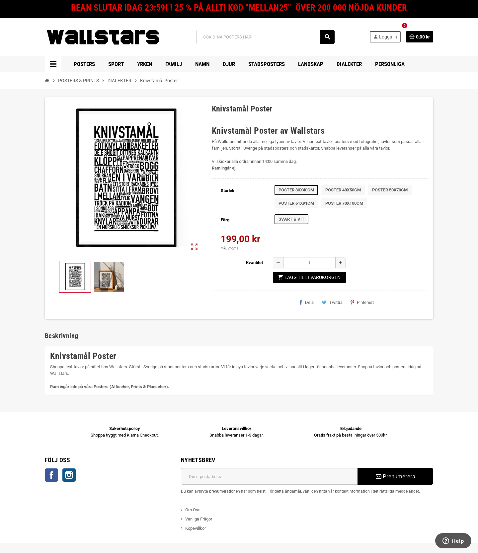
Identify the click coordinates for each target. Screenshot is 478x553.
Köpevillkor (195, 528)
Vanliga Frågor (198, 519)
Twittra (332, 302)
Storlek (227, 190)
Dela (306, 302)
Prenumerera (395, 476)
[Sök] (265, 37)
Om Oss (192, 509)
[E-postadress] (269, 476)
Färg (225, 219)
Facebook (51, 475)
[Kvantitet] (309, 262)
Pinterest (362, 302)
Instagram (69, 475)
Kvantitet (254, 262)
